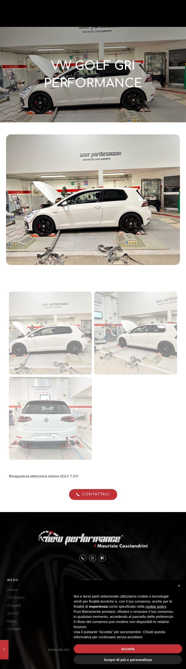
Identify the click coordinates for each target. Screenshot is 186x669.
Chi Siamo (16, 597)
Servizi (13, 613)
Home (12, 589)
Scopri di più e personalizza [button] (128, 660)
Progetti (14, 605)
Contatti (14, 629)
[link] (36, 13)
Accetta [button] (127, 649)
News (12, 621)
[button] (180, 588)
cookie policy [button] (156, 606)
